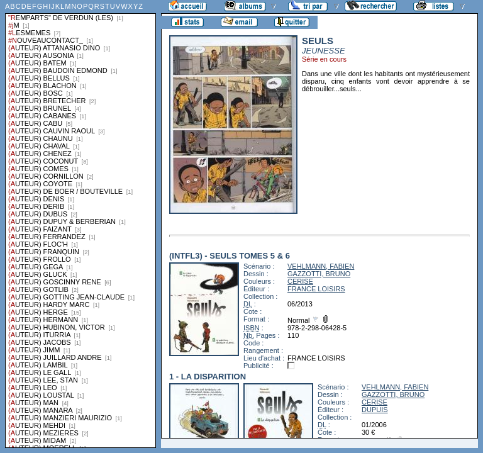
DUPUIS (375, 409)
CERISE (300, 281)
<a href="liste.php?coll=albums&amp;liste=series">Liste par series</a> (80, 224)
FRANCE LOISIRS (316, 289)
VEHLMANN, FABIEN (320, 266)
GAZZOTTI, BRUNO (318, 273)
